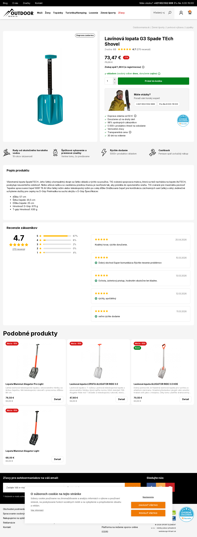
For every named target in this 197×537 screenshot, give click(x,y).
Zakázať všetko (148, 505)
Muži (40, 12)
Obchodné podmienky (14, 509)
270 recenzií (19, 249)
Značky (26, 3)
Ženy (48, 12)
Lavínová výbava (175, 27)
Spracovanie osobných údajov (18, 513)
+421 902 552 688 (145, 104)
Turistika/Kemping (76, 12)
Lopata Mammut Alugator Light (22, 451)
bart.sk (173, 531)
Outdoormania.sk (141, 27)
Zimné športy (108, 12)
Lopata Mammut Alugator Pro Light (24, 384)
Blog (5, 3)
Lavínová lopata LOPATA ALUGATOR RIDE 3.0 (94, 384)
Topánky (58, 12)
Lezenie (93, 12)
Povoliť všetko (148, 513)
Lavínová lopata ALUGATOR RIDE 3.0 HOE (156, 384)
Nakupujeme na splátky (15, 518)
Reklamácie (9, 522)
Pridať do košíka (153, 81)
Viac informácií (37, 510)
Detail (57, 399)
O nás (15, 3)
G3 (114, 49)
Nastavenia (148, 497)
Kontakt (39, 3)
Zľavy (121, 12)
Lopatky (189, 27)
